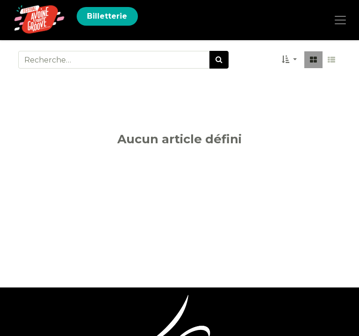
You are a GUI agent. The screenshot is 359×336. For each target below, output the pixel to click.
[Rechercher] (219, 60)
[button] (289, 59)
